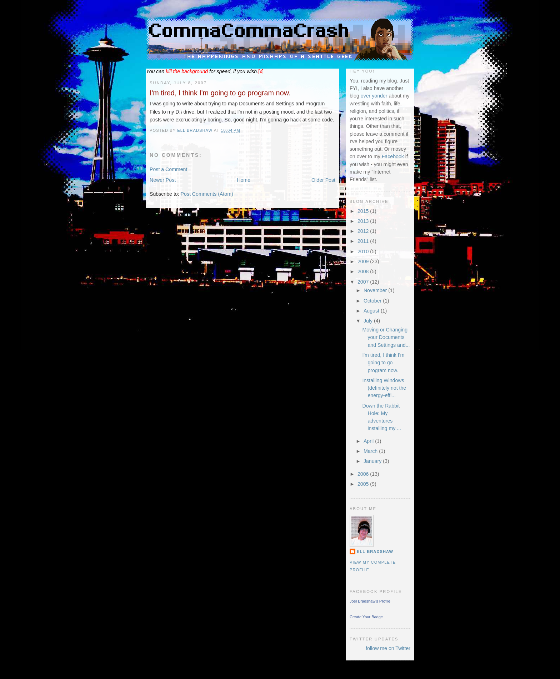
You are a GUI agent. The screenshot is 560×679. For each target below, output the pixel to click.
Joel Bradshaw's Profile (370, 601)
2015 (364, 211)
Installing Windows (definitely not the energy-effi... (384, 388)
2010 (364, 251)
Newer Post (163, 180)
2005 (364, 484)
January (373, 461)
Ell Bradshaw (375, 551)
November (376, 290)
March (371, 451)
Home (243, 180)
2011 (364, 241)
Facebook (393, 156)
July (369, 321)
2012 (364, 231)
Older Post (323, 180)
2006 (364, 474)
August (372, 311)
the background (187, 71)
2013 (364, 221)
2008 (364, 271)
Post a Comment (168, 169)
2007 (364, 282)
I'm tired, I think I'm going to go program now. (383, 362)
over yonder (374, 96)
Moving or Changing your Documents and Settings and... (386, 337)
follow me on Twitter (388, 648)
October (373, 301)
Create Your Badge (366, 617)
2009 (364, 261)
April (369, 441)
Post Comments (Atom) (207, 194)
